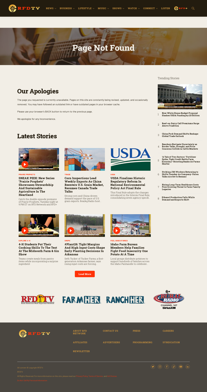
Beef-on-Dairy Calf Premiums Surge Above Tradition (180, 124)
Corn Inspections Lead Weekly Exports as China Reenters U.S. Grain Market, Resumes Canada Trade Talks (84, 184)
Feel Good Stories (119, 241)
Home (103, 40)
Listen (165, 8)
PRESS (136, 330)
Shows (116, 8)
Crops (67, 241)
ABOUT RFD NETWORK (80, 332)
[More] (55, 8)
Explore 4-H (24, 241)
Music (102, 8)
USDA (112, 174)
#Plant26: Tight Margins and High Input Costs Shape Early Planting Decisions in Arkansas (85, 249)
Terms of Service (96, 376)
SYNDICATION (171, 342)
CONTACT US (110, 330)
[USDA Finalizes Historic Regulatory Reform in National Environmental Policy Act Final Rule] (130, 159)
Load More (84, 274)
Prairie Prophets (27, 174)
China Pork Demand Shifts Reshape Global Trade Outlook (180, 135)
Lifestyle (85, 8)
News (49, 8)
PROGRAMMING (142, 342)
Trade (67, 174)
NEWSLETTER (81, 351)
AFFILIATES (80, 342)
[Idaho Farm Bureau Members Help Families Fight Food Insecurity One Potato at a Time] (130, 225)
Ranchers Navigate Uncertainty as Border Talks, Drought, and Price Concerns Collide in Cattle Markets (180, 146)
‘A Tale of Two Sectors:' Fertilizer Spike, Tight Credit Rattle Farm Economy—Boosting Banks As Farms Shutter (181, 160)
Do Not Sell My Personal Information (32, 380)
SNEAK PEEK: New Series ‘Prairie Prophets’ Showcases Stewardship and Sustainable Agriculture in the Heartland (37, 186)
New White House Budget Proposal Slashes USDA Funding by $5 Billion (181, 114)
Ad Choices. (112, 376)
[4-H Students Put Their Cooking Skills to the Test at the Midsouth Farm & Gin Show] (39, 225)
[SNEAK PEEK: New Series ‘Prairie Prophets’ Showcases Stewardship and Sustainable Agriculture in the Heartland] (39, 159)
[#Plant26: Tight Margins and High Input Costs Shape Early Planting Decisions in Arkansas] (85, 225)
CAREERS (168, 330)
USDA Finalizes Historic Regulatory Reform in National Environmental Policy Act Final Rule (127, 183)
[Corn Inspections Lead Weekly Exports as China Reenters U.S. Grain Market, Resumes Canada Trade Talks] (85, 159)
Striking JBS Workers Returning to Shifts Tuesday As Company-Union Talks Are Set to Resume (180, 174)
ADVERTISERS (111, 342)
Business (66, 8)
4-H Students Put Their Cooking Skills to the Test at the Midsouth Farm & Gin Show (39, 249)
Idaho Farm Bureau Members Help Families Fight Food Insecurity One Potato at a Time (129, 249)
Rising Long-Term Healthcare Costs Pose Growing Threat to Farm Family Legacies (181, 187)
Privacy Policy (82, 376)
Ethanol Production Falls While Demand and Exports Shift (178, 198)
